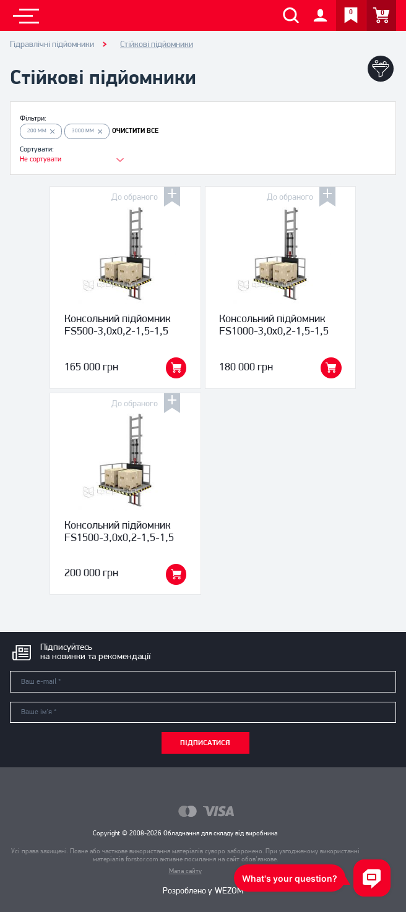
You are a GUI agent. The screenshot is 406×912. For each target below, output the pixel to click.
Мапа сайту (185, 871)
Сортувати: (37, 149)
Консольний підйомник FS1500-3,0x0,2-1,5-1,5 (119, 532)
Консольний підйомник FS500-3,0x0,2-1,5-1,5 (117, 325)
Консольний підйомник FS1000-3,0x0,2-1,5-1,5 (274, 325)
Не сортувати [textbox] (40, 159)
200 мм (41, 131)
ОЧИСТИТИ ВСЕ (135, 131)
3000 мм (87, 131)
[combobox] (65, 160)
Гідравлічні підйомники (52, 44)
